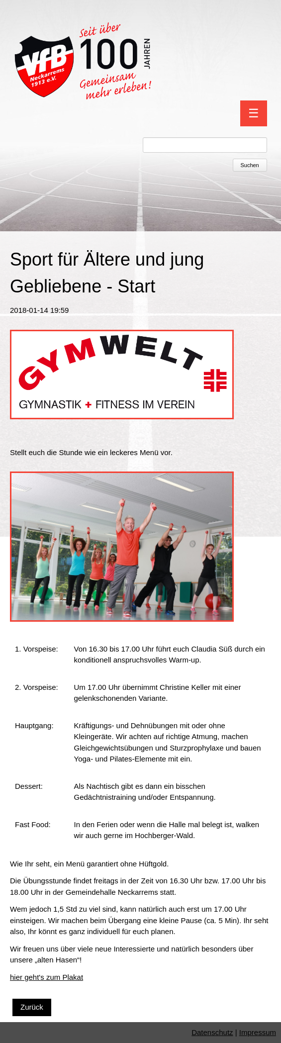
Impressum (257, 1032)
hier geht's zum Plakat (46, 977)
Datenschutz (212, 1032)
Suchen (249, 165)
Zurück (31, 1007)
